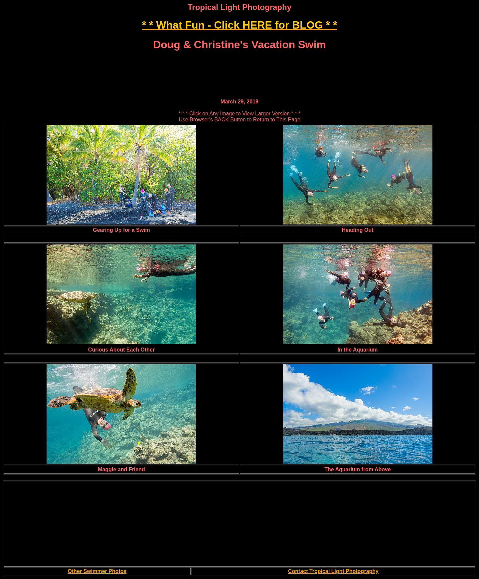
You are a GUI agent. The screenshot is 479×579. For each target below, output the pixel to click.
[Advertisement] (239, 60)
